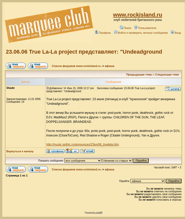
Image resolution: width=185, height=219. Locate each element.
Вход (176, 32)
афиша (109, 65)
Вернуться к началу (20, 151)
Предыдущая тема (139, 74)
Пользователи (145, 27)
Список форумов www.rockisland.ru (76, 65)
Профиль (103, 32)
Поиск (125, 27)
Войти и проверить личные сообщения (141, 32)
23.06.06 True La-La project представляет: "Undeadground (84, 52)
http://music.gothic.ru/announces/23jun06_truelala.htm (82, 144)
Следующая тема (167, 74)
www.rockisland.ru (137, 15)
